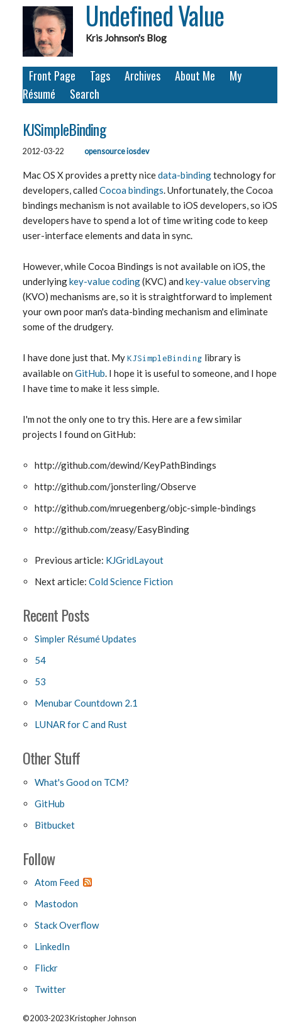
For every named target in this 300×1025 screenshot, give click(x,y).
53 (40, 681)
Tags (100, 75)
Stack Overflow (67, 925)
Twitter (50, 989)
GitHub (90, 373)
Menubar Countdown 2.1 (86, 703)
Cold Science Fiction (131, 581)
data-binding (184, 175)
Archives (142, 75)
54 (40, 660)
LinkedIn (52, 946)
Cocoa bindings (131, 190)
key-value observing (228, 281)
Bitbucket (55, 825)
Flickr (46, 967)
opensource (104, 151)
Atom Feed (57, 882)
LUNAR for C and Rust (81, 724)
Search (84, 94)
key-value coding (104, 281)
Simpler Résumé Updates (85, 638)
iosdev (137, 151)
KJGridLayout (135, 560)
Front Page (52, 75)
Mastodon (56, 903)
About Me (195, 75)
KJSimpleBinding (64, 129)
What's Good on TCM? (82, 782)
